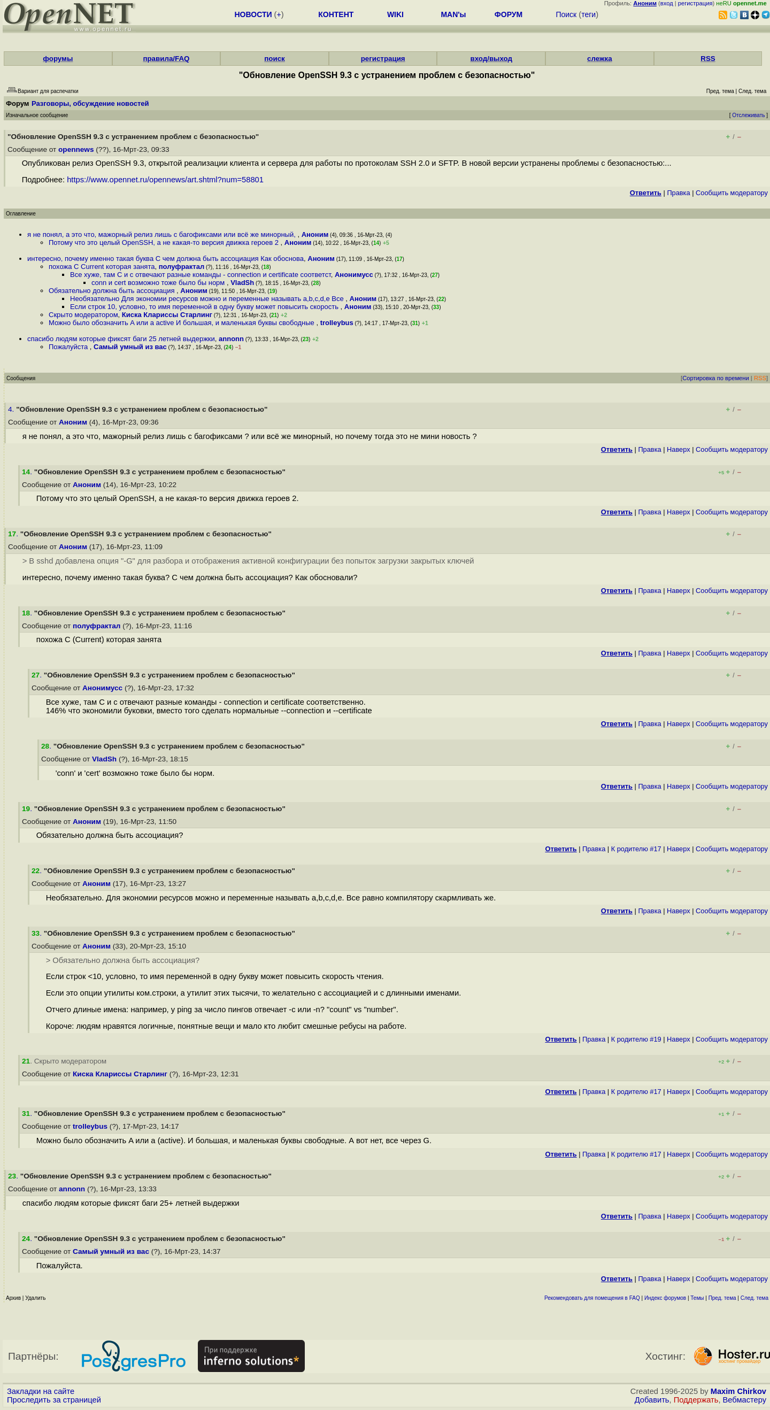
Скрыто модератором (83, 315)
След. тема (754, 1298)
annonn (231, 339)
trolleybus (336, 323)
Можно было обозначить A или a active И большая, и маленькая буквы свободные (182, 323)
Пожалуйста (69, 347)
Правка (678, 193)
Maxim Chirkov (738, 1391)
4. (12, 409)
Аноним (315, 234)
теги (588, 14)
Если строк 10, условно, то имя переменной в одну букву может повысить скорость (205, 307)
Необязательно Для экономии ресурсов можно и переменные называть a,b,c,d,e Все (207, 299)
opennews (76, 149)
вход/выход (491, 59)
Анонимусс (354, 275)
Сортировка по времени (715, 378)
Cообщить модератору (732, 193)
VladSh (242, 283)
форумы (58, 59)
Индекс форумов (665, 1298)
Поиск (566, 14)
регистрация (695, 3)
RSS (707, 59)
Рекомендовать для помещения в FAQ (592, 1298)
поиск (274, 59)
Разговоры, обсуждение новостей (90, 103)
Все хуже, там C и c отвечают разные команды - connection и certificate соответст (200, 275)
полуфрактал (182, 267)
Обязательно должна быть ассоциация (112, 291)
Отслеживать (748, 115)
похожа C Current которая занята (102, 267)
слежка (599, 59)
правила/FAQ (166, 59)
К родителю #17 (636, 849)
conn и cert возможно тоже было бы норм (159, 283)
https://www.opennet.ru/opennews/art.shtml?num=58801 (165, 179)
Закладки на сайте (40, 1391)
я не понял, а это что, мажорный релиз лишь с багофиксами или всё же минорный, (162, 234)
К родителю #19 (636, 1039)
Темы (697, 1298)
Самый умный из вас (130, 347)
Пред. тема (722, 1298)
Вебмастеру (744, 1400)
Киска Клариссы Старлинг (167, 315)
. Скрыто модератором (64, 1061)
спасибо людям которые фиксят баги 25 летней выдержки (121, 339)
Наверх (678, 449)
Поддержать (696, 1400)
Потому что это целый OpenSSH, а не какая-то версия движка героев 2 (165, 242)
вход (666, 3)
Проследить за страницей (54, 1400)
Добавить (652, 1400)
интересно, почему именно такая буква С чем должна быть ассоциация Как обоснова (165, 259)
